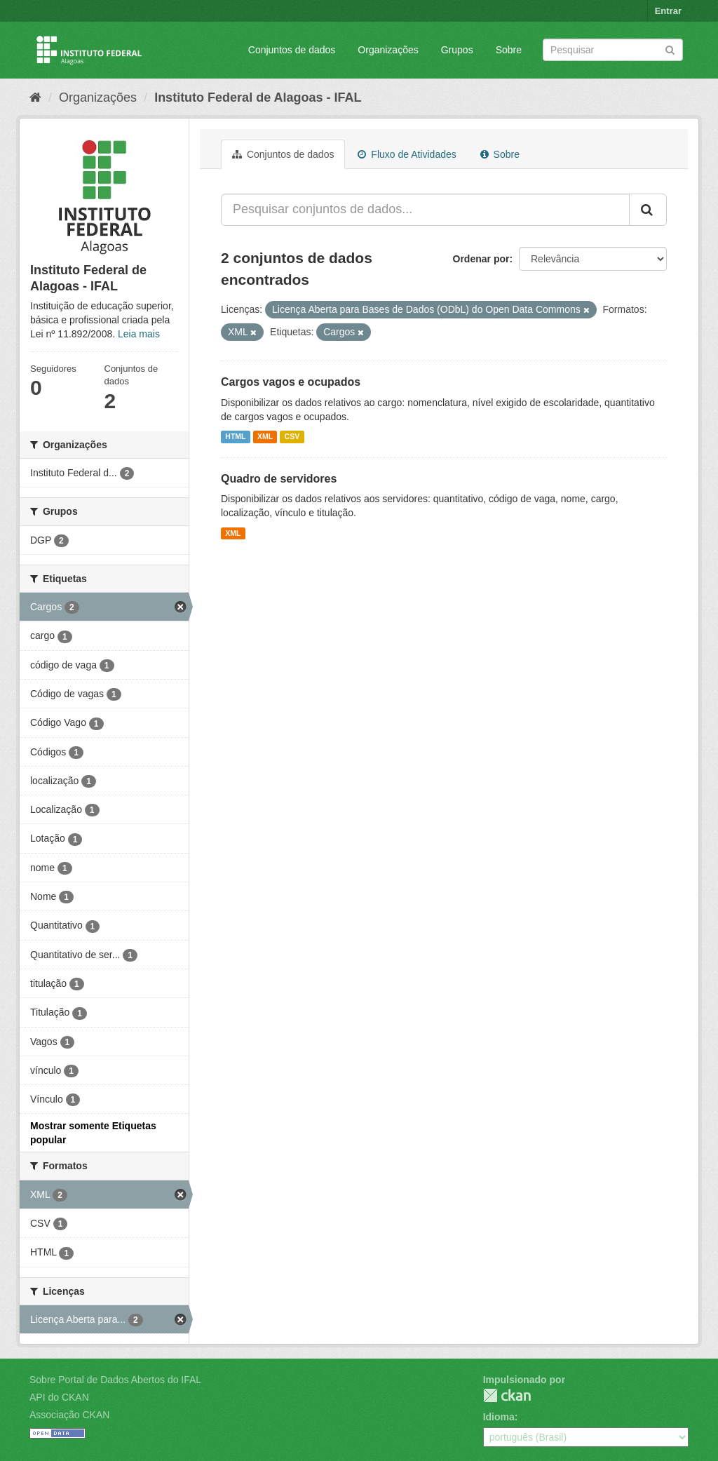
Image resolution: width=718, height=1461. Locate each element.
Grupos (457, 49)
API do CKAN (59, 1397)
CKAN (507, 1395)
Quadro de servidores (279, 479)
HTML (235, 437)
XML (265, 437)
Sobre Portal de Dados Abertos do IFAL (115, 1379)
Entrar (668, 11)
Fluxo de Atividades (407, 154)
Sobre (509, 49)
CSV (292, 437)
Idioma (499, 1416)
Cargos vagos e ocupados (290, 382)
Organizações (388, 49)
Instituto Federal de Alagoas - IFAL (257, 97)
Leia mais (139, 333)
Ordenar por (481, 258)
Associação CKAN (69, 1414)
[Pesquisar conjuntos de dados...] (425, 210)
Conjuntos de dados (292, 49)
